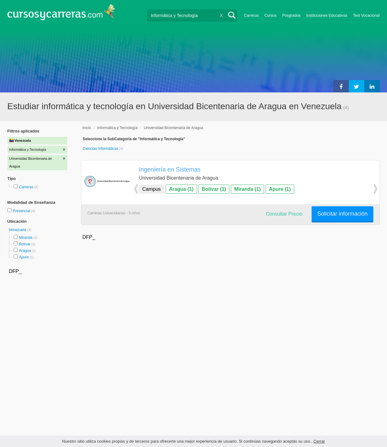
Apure (24, 257)
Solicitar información (342, 214)
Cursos (270, 15)
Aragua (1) (181, 189)
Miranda (25, 237)
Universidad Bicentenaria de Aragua (173, 128)
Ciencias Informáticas (101, 148)
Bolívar (24, 244)
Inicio (87, 128)
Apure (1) (280, 189)
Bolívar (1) (214, 189)
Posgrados (291, 15)
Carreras (251, 15)
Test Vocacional (366, 15)
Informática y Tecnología (117, 128)
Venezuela (18, 230)
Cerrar (319, 441)
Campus (151, 189)
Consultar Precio (284, 214)
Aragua (25, 250)
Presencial (22, 211)
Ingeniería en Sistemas (170, 169)
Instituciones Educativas (326, 15)
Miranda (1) (247, 189)
